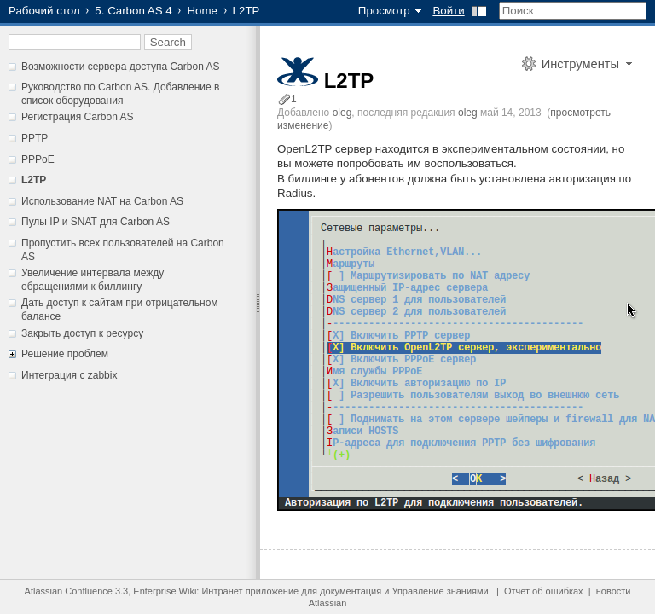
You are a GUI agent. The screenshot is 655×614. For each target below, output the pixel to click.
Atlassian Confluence (69, 591)
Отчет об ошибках (543, 591)
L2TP (33, 180)
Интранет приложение (250, 591)
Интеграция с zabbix (69, 375)
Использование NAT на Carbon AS (102, 201)
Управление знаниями (439, 591)
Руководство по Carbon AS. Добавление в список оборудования (120, 94)
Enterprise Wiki (164, 591)
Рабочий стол (44, 10)
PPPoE (38, 159)
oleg (342, 113)
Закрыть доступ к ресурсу (82, 333)
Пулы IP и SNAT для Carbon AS (95, 222)
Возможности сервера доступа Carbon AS (120, 66)
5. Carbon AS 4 (133, 10)
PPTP (34, 138)
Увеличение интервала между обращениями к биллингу (92, 280)
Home (202, 10)
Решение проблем (64, 354)
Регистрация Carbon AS (77, 117)
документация (350, 591)
